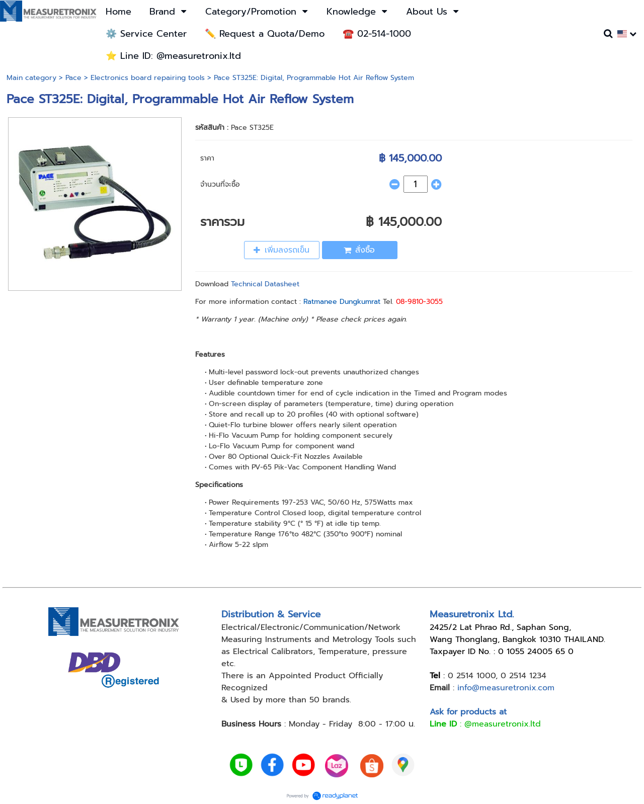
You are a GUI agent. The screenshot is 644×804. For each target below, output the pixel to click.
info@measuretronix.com (505, 688)
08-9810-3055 (419, 301)
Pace (73, 77)
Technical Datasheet (265, 284)
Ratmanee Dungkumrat (341, 301)
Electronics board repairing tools (148, 77)
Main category (31, 77)
